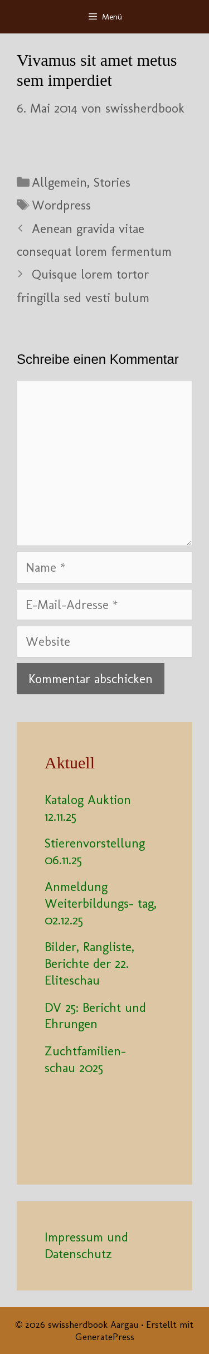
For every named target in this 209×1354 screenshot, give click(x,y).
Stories (112, 182)
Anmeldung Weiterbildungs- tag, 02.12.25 (101, 903)
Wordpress (61, 205)
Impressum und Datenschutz (86, 1245)
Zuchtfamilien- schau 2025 (91, 1059)
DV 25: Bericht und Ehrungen (95, 1016)
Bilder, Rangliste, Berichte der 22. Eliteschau (89, 963)
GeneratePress (104, 1336)
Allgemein (59, 182)
